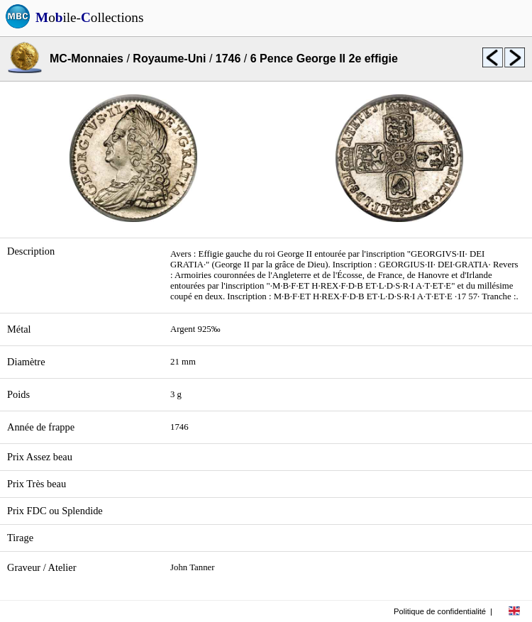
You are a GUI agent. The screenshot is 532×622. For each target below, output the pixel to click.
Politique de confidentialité (440, 611)
